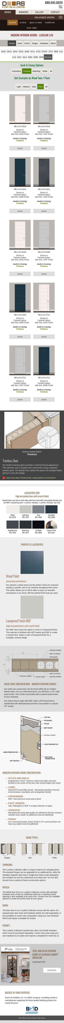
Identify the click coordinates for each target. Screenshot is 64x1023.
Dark (34, 87)
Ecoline (22, 22)
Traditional (49, 22)
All (51, 71)
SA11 (9, 51)
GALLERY (39, 12)
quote (20, 148)
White (44, 71)
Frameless (16, 71)
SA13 (21, 51)
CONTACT (55, 12)
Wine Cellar (32, 28)
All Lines (48, 57)
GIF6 (41, 57)
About (53, 43)
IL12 (14, 57)
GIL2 (19, 57)
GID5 (36, 57)
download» (52, 970)
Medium (26, 87)
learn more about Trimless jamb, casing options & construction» (31, 478)
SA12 (15, 51)
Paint (40, 87)
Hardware (44, 43)
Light (19, 87)
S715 (38, 51)
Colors (27, 43)
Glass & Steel (36, 22)
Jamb (19, 43)
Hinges (35, 43)
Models (12, 43)
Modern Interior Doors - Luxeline (32, 35)
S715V (44, 51)
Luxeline (12, 22)
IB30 (56, 51)
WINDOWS (23, 12)
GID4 (30, 57)
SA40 (26, 51)
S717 (51, 51)
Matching (36, 71)
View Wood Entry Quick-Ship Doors (32, 1018)
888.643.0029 (54, 2)
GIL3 (25, 57)
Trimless (26, 71)
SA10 (3, 51)
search (61, 7)
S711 (32, 51)
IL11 (61, 51)
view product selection (45, 17)
